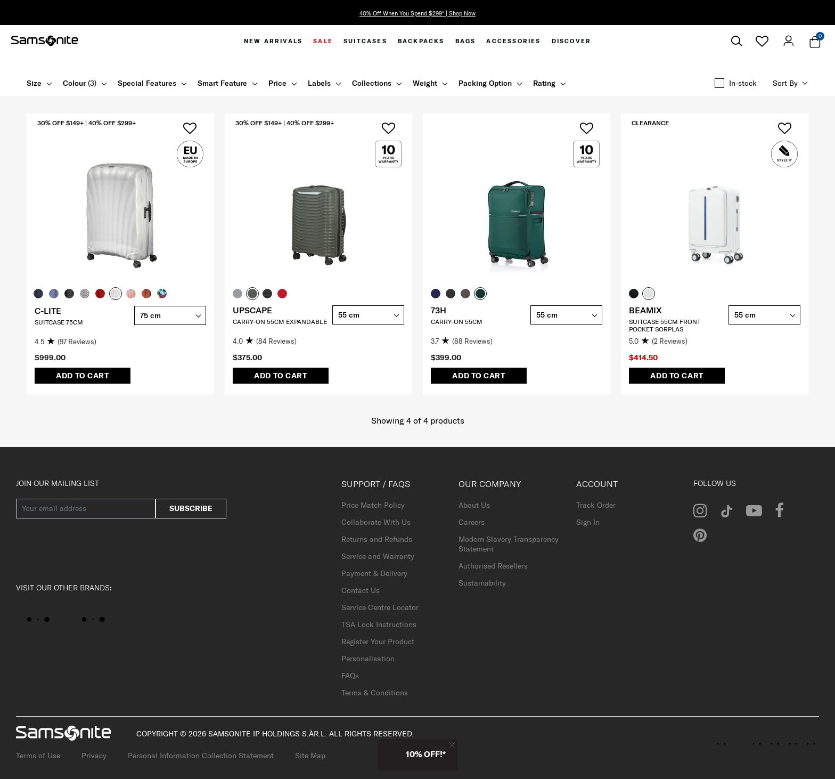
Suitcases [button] (365, 41)
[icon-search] (736, 41)
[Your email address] (85, 508)
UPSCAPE (252, 310)
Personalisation (368, 658)
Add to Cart (82, 375)
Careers (472, 522)
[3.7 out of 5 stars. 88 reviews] (478, 341)
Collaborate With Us (376, 522)
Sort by (785, 83)
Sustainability (482, 583)
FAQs (350, 675)
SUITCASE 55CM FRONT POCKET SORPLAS (665, 325)
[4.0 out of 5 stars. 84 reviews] (280, 341)
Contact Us (360, 590)
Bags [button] (465, 41)
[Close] (452, 745)
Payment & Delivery (374, 573)
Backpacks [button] (421, 41)
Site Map (310, 755)
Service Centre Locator (380, 607)
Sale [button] (323, 41)
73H (438, 310)
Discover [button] (572, 41)
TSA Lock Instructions (378, 624)
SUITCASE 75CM (59, 322)
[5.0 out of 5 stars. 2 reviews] (676, 341)
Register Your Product (377, 641)
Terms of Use (38, 755)
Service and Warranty (377, 556)
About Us (474, 505)
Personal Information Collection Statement (201, 755)
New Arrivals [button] (273, 41)
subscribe (190, 508)
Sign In (588, 522)
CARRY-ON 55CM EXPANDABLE (280, 322)
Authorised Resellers (493, 566)
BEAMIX (645, 310)
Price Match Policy (373, 505)
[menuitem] (273, 41)
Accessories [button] (513, 41)
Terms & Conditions (374, 692)
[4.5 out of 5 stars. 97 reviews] (82, 342)
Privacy (94, 755)
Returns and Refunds (376, 539)
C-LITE (48, 310)
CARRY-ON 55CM (456, 322)
